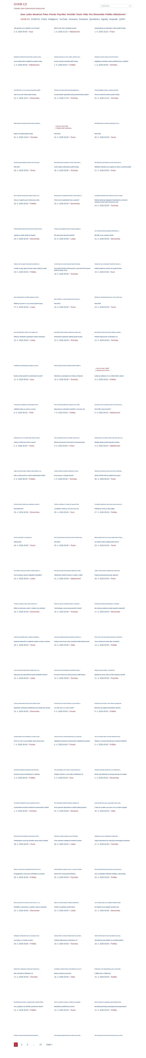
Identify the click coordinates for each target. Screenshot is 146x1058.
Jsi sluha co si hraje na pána (23, 940)
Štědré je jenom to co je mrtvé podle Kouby (28, 303)
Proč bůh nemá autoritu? (103, 409)
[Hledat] (114, 6)
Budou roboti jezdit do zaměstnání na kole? (28, 376)
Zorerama (73, 19)
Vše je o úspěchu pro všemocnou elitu (26, 200)
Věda (85, 14)
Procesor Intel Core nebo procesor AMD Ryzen (69, 674)
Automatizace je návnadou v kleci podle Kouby (110, 28)
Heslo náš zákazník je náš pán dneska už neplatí (111, 774)
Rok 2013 (57, 303)
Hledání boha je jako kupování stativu (107, 442)
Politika (108, 14)
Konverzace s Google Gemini (64, 475)
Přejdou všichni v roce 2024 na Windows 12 (68, 774)
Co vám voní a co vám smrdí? (64, 708)
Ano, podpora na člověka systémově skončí (28, 1006)
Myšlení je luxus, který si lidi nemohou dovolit (110, 674)
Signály (104, 19)
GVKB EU (35, 19)
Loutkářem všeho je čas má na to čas (66, 508)
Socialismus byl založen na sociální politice (109, 940)
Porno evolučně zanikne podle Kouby (107, 94)
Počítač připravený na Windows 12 (106, 336)
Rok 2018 (98, 303)
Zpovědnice (94, 19)
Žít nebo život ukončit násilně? (64, 235)
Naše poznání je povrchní (62, 973)
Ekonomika (98, 14)
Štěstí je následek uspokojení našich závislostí (29, 336)
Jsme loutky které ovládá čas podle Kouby (28, 61)
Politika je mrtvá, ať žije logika (105, 508)
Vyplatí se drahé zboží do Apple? (25, 235)
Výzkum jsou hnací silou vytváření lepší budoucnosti (71, 641)
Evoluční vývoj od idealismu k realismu (27, 774)
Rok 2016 (98, 133)
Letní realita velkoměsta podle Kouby (66, 167)
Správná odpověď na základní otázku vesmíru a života (32, 641)
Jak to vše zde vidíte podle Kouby (25, 94)
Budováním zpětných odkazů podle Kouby (68, 336)
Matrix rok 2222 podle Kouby (23, 133)
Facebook (83, 19)
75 (40, 1044)
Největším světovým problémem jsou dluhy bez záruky (32, 708)
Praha (44, 19)
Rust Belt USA (18, 508)
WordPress (33, 1055)
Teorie (79, 14)
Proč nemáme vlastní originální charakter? (28, 575)
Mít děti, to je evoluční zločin (104, 235)
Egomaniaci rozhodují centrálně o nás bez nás (69, 409)
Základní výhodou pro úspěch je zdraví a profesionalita (113, 167)
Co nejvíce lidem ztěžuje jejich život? (107, 542)
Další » (49, 1044)
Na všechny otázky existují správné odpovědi (110, 608)
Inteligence (53, 19)
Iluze (23, 14)
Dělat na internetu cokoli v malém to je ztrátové (29, 608)
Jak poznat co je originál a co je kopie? (27, 28)
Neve (16, 1055)
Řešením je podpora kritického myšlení (107, 708)
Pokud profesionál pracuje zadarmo (106, 575)
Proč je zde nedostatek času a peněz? (66, 200)
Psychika (61, 14)
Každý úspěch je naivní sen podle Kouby (108, 268)
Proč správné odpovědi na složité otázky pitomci (70, 807)
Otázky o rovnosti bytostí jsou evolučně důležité (111, 741)
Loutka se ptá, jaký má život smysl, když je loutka (30, 268)
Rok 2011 (57, 542)
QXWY (122, 19)
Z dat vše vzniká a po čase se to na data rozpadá (111, 807)
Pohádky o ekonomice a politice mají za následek (30, 907)
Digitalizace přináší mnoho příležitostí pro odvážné (111, 61)
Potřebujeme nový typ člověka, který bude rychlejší (31, 840)
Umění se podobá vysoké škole (64, 907)
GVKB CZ (25, 19)
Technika (71, 14)
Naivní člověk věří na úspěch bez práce (107, 475)
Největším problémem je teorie (64, 1006)
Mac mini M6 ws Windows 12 (23, 973)
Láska (29, 14)
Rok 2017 (17, 167)
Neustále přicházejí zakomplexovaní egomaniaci (111, 1006)
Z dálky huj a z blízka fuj (103, 973)
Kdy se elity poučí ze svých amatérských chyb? (29, 475)
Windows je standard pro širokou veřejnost (68, 376)
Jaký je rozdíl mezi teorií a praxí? (25, 442)
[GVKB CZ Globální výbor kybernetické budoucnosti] (29, 6)
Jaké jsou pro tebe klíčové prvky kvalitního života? (30, 674)
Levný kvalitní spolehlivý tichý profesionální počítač (71, 94)
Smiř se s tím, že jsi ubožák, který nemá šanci (29, 741)
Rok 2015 (57, 133)
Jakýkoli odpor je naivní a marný (24, 409)
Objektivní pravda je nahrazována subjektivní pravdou (72, 741)
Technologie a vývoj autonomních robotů (67, 608)
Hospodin (113, 19)
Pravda (52, 14)
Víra (91, 14)
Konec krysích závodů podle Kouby (66, 61)
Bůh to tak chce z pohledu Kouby (65, 28)
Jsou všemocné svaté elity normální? (107, 641)
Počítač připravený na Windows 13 (65, 940)
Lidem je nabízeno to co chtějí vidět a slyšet (109, 376)
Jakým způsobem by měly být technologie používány (112, 840)
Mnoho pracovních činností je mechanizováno (69, 442)
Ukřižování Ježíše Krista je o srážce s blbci (68, 575)
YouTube (63, 19)
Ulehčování (17, 542)
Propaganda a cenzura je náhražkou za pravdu (29, 873)
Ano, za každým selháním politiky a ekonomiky (110, 873)
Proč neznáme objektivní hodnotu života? (68, 840)
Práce (45, 14)
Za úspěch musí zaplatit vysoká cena (107, 907)
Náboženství (119, 14)
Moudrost (37, 14)
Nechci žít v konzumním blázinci (65, 873)
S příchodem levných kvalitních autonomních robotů (31, 807)
